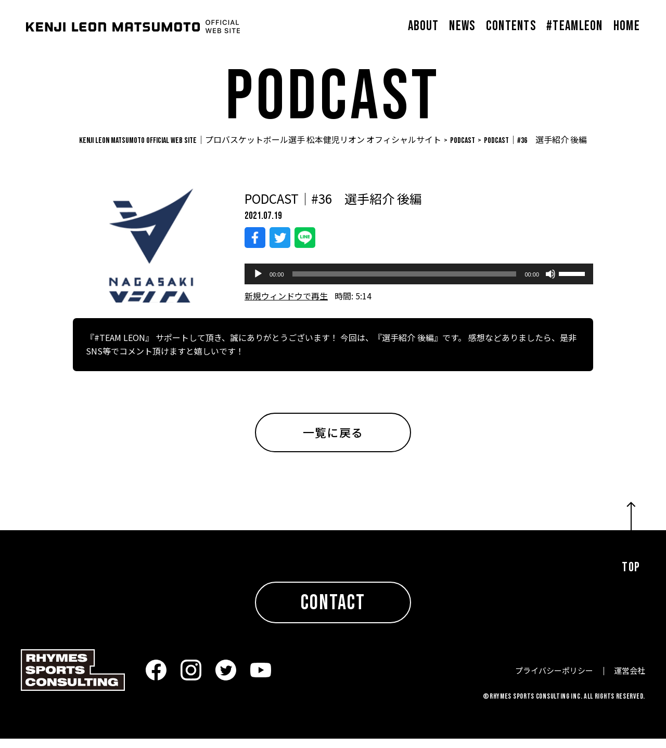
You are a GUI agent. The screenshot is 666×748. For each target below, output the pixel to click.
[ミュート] (550, 283)
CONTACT (333, 612)
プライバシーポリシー (554, 680)
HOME (626, 26)
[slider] (404, 283)
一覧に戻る (333, 441)
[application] (419, 283)
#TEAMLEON (574, 26)
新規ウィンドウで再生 (286, 305)
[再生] (258, 283)
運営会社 (629, 680)
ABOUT (423, 26)
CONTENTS (511, 26)
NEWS (462, 26)
